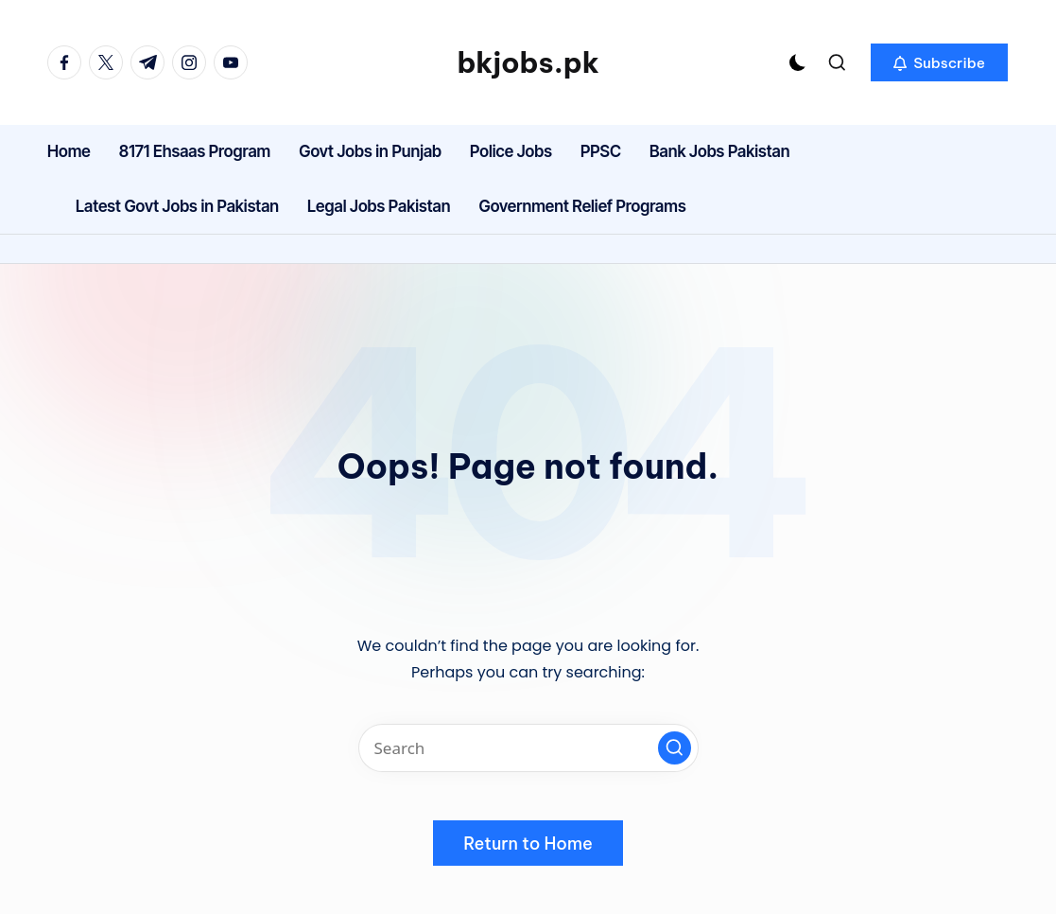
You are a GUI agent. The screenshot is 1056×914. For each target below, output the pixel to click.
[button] (939, 62)
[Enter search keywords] (528, 748)
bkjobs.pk (527, 62)
